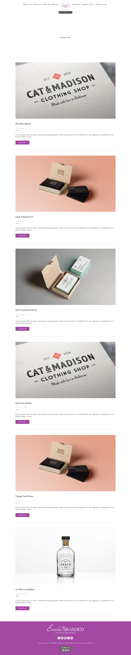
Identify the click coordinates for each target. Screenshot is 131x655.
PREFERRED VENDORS (57, 643)
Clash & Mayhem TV (24, 217)
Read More (22, 142)
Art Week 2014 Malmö (25, 589)
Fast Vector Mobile (23, 403)
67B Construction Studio (26, 310)
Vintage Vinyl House (24, 496)
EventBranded (64, 37)
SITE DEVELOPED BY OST (85, 643)
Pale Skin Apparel (23, 123)
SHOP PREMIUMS (70, 643)
